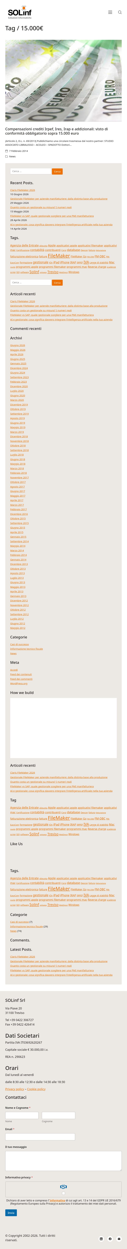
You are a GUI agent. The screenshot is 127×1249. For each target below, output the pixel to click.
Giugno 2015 (17, 527)
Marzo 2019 (17, 432)
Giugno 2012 (17, 623)
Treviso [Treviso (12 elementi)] (52, 271)
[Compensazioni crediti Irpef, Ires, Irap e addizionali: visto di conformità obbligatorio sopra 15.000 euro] (63, 81)
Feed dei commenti (21, 679)
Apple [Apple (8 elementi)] (52, 245)
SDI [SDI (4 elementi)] (18, 272)
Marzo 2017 (17, 504)
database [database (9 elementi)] (73, 250)
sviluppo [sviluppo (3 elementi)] (43, 272)
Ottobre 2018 (18, 445)
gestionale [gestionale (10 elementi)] (40, 262)
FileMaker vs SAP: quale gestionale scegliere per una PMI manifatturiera (52, 216)
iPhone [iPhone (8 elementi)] (64, 262)
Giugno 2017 (17, 491)
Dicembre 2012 (19, 600)
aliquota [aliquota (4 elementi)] (43, 245)
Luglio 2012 (17, 618)
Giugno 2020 (17, 395)
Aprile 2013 (16, 591)
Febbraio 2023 (18, 381)
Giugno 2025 (17, 359)
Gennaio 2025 (18, 363)
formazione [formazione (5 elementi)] (26, 262)
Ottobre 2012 (18, 609)
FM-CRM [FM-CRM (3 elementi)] (90, 257)
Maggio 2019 (17, 427)
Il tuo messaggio (16, 1147)
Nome (8, 1121)
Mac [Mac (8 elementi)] (112, 262)
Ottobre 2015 (18, 518)
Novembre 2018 (19, 441)
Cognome (47, 1121)
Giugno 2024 (17, 372)
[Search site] (120, 12)
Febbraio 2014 (18, 555)
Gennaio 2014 (18, 559)
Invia (11, 1213)
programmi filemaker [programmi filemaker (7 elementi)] (52, 267)
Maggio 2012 (17, 627)
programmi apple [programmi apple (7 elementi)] (27, 267)
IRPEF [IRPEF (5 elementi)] (80, 262)
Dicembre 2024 (19, 368)
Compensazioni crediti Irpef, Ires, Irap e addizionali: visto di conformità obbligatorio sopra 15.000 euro (56, 131)
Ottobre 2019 (18, 409)
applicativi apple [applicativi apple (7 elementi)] (66, 245)
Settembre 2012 (19, 614)
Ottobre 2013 (18, 568)
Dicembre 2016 (19, 514)
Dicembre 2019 (19, 404)
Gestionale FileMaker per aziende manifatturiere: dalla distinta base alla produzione (58, 198)
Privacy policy (14, 1089)
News (12, 156)
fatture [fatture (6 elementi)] (43, 256)
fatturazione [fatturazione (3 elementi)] (101, 250)
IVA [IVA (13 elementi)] (86, 262)
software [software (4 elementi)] (24, 272)
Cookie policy (36, 1089)
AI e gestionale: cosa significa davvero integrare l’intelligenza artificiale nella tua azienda (61, 224)
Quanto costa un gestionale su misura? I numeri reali (41, 207)
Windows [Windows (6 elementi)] (73, 272)
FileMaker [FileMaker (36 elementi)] (59, 255)
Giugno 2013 (17, 582)
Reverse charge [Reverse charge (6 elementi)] (97, 267)
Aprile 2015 (16, 532)
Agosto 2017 (17, 486)
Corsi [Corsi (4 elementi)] (63, 250)
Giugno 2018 (17, 459)
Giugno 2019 (17, 422)
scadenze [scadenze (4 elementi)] (111, 267)
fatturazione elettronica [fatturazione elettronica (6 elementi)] (24, 256)
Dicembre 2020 (19, 386)
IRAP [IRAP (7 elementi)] (73, 262)
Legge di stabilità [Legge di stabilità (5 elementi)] (99, 262)
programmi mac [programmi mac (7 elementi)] (77, 267)
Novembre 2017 (19, 477)
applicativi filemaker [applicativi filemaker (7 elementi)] (90, 245)
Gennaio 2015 (18, 536)
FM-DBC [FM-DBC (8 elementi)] (100, 256)
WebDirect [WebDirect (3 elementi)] (63, 272)
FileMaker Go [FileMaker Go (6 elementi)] (78, 256)
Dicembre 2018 (19, 436)
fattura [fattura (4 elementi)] (92, 250)
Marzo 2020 (17, 400)
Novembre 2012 (19, 605)
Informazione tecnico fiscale (26, 648)
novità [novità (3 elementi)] (12, 267)
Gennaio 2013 (18, 596)
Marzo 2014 (17, 550)
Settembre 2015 (19, 523)
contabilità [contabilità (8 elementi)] (37, 250)
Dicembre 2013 (19, 564)
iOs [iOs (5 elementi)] (51, 262)
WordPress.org (18, 683)
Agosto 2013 (17, 573)
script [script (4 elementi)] (13, 272)
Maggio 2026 (17, 349)
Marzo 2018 (17, 468)
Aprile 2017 (16, 500)
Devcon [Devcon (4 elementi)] (84, 250)
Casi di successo (19, 644)
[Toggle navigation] (110, 12)
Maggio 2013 (17, 587)
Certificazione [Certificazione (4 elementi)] (22, 250)
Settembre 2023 (19, 377)
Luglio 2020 (17, 390)
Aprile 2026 (16, 354)
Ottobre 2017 (18, 482)
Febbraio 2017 (18, 509)
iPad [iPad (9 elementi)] (56, 262)
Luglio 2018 (17, 454)
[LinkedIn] (101, 1239)
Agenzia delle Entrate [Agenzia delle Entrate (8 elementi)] (24, 245)
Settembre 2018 (19, 450)
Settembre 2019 (19, 413)
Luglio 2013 (17, 577)
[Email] (119, 1239)
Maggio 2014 (17, 545)
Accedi (14, 669)
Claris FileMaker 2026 (22, 190)
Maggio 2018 (17, 463)
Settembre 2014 (19, 541)
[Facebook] (110, 1239)
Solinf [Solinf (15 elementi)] (34, 271)
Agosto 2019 (17, 418)
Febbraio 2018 (18, 472)
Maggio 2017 (17, 495)
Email (10, 1129)
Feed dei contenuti (21, 674)
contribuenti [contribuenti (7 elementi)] (53, 250)
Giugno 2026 (17, 345)
